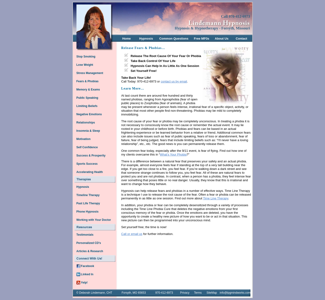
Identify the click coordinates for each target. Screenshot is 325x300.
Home (126, 38)
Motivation (83, 139)
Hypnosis (146, 38)
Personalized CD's (88, 243)
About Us (221, 38)
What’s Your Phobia (173, 154)
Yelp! (82, 282)
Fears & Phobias (87, 81)
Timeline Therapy (88, 195)
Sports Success (87, 163)
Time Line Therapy (215, 198)
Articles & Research (89, 251)
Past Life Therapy (88, 203)
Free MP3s (201, 38)
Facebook (85, 266)
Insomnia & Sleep (88, 130)
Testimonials (84, 234)
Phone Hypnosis (87, 211)
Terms (198, 292)
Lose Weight (84, 64)
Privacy (184, 292)
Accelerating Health (89, 172)
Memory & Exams (88, 89)
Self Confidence (87, 147)
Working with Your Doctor (93, 220)
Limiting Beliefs (86, 106)
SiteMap (212, 292)
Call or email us (132, 234)
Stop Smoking (86, 56)
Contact (241, 38)
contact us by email (174, 81)
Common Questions (174, 38)
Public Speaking (87, 97)
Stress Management (89, 73)
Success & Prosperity (91, 155)
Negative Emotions (89, 114)
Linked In (84, 274)
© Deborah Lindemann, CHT (94, 292)
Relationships (85, 122)
